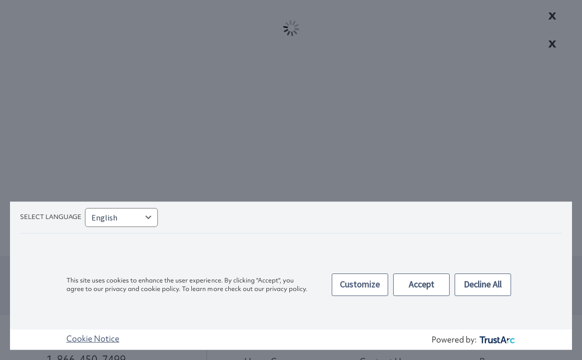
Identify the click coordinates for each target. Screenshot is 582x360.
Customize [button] (360, 284)
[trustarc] (496, 340)
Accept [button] (421, 284)
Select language (50, 216)
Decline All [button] (483, 284)
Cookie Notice (92, 338)
